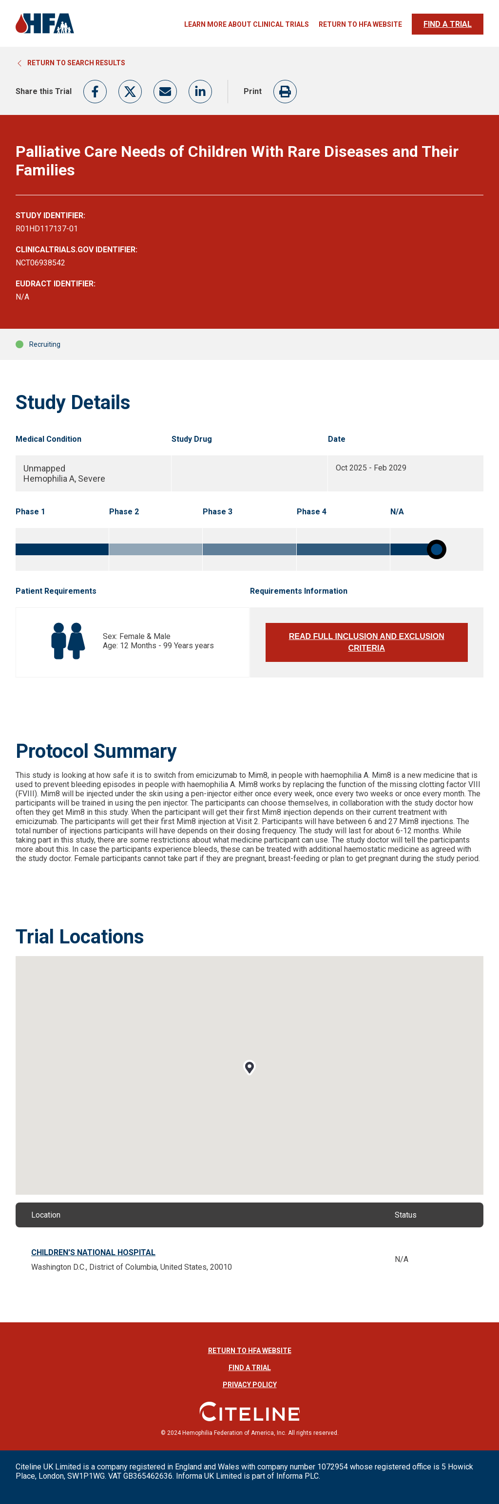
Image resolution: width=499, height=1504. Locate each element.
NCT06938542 (40, 262)
